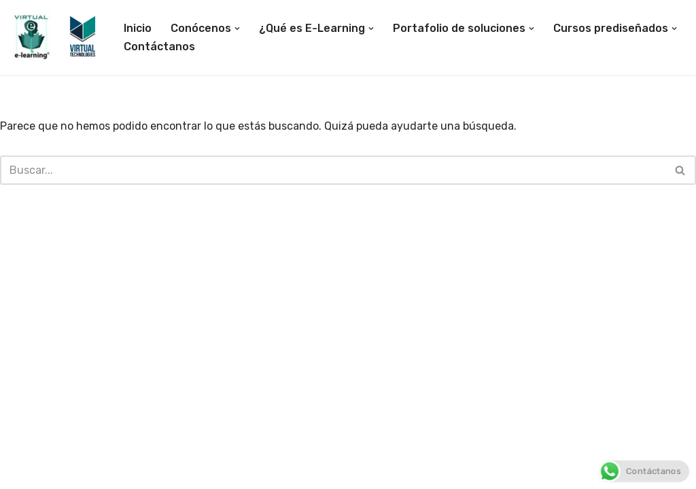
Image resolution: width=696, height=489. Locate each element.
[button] (237, 28)
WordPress (170, 471)
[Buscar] (332, 170)
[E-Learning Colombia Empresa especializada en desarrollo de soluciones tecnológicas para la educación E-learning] (55, 37)
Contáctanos (159, 46)
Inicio (138, 28)
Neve (23, 471)
